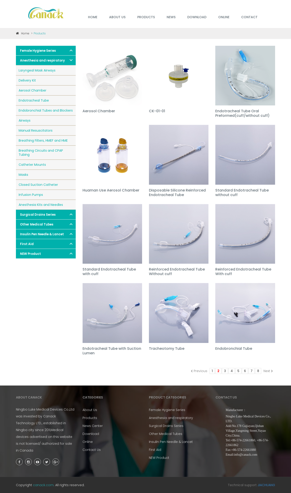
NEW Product (30, 254)
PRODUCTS (146, 17)
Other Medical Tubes (36, 224)
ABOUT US (117, 17)
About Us (90, 410)
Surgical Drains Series (38, 214)
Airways (24, 120)
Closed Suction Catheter (38, 184)
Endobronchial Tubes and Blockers (46, 110)
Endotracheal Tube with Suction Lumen (112, 351)
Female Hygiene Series (38, 51)
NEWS (171, 17)
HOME (92, 17)
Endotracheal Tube (34, 100)
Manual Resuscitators (36, 130)
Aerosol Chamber (32, 90)
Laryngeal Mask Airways (37, 70)
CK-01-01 (157, 111)
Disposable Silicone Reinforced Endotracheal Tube (177, 192)
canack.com (43, 485)
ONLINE (223, 17)
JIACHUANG (266, 485)
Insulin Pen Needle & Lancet (42, 234)
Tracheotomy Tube (166, 348)
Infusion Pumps (31, 194)
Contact (249, 17)
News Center (93, 426)
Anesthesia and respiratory (42, 60)
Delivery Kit (27, 80)
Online (88, 441)
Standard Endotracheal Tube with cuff (109, 271)
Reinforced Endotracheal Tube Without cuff (177, 271)
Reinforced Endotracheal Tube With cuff (243, 271)
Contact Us (92, 449)
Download (91, 434)
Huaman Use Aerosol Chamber (111, 190)
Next (268, 371)
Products (90, 418)
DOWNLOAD (196, 17)
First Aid (27, 244)
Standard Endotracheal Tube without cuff (242, 192)
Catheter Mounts (32, 164)
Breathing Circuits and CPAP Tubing (41, 152)
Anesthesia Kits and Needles (41, 204)
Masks (23, 174)
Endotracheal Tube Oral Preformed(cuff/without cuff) (242, 113)
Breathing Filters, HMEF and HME (43, 140)
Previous (199, 371)
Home (22, 33)
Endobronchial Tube (233, 348)
